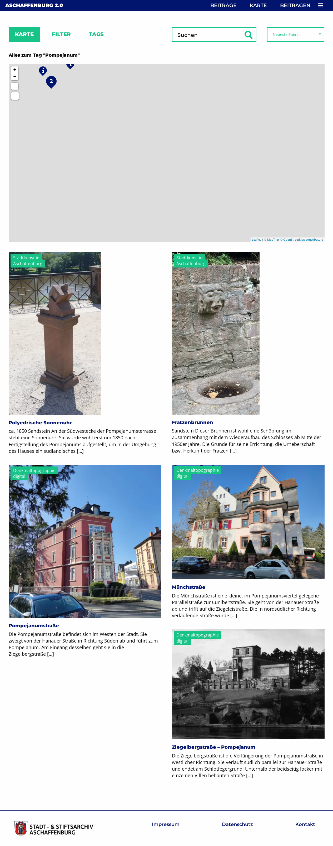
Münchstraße (188, 587)
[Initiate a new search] (14, 86)
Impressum (166, 824)
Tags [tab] (96, 34)
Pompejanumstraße (34, 626)
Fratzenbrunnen (192, 422)
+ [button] (14, 70)
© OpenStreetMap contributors (301, 239)
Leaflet (256, 239)
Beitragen (295, 5)
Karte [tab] (24, 34)
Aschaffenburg (34, 5)
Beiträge (223, 5)
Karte (258, 5)
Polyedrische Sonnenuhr (40, 423)
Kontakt (305, 824)
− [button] (14, 77)
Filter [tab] (61, 34)
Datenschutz (237, 824)
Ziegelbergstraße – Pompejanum (213, 747)
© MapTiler (271, 239)
